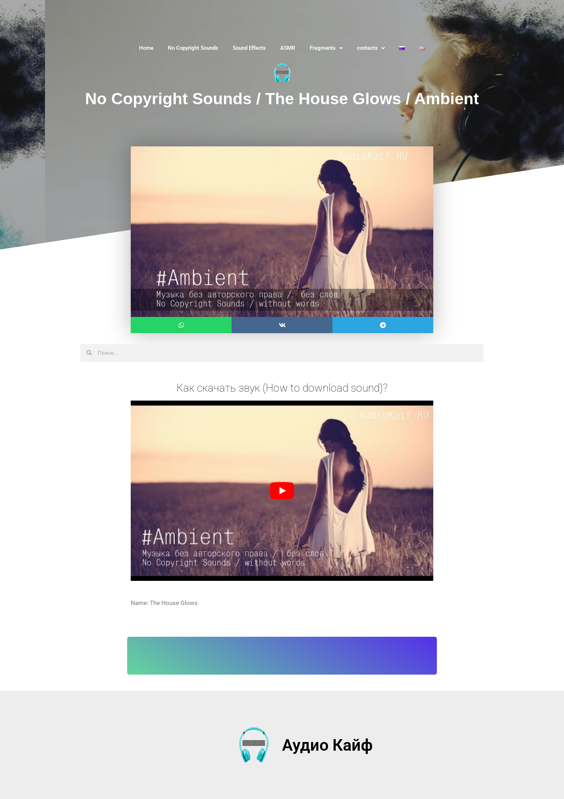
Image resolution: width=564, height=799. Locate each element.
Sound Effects (249, 48)
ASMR (287, 48)
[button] (181, 325)
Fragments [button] (326, 48)
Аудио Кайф (327, 744)
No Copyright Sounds (193, 48)
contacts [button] (371, 48)
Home (146, 48)
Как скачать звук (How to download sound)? (282, 387)
